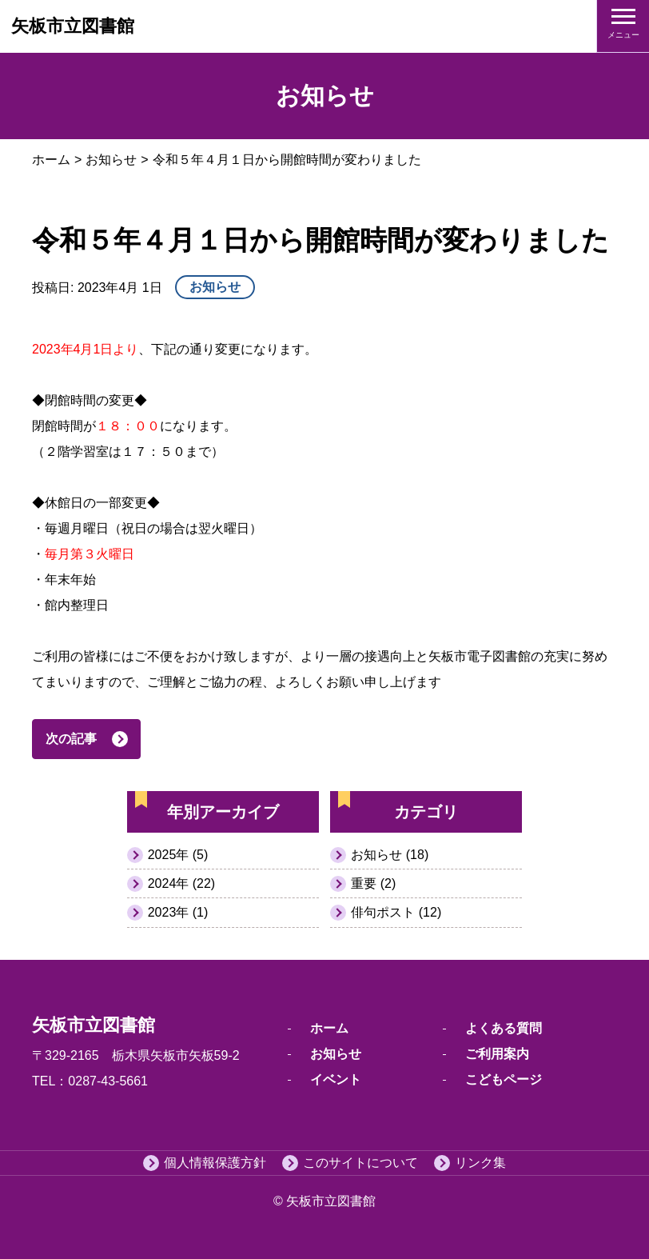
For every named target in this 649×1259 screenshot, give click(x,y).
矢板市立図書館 (72, 26)
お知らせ (111, 159)
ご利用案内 (497, 1054)
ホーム (51, 159)
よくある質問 (503, 1028)
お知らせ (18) (389, 854)
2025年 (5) (178, 854)
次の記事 (71, 738)
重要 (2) (373, 883)
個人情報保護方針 (215, 1162)
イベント (335, 1079)
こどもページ (503, 1079)
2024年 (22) (182, 883)
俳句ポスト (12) (396, 912)
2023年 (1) (178, 912)
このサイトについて (360, 1162)
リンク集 (480, 1162)
